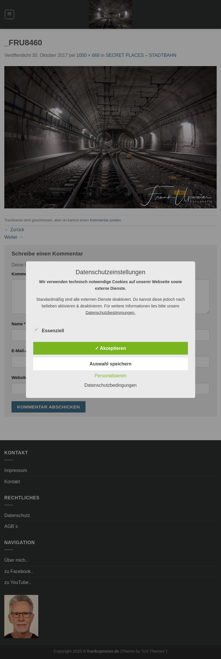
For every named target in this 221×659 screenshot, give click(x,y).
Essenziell (48, 329)
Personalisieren (110, 375)
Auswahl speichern (110, 363)
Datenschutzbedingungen (110, 384)
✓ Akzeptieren (110, 348)
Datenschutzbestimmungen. (110, 312)
